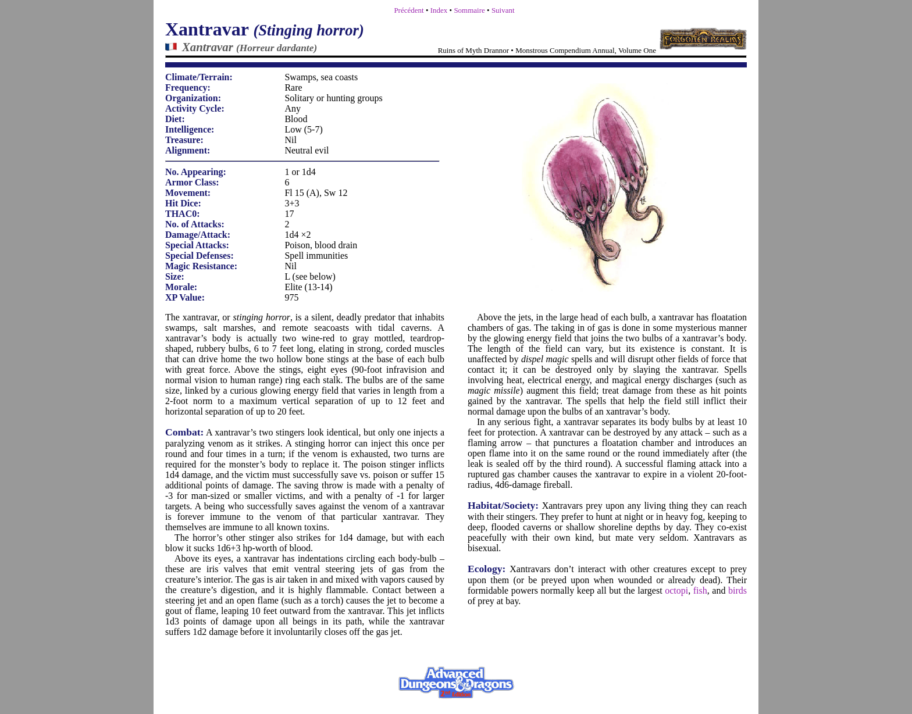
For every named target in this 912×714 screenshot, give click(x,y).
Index (439, 10)
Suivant (503, 10)
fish (700, 590)
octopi (676, 590)
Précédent (408, 10)
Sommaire (469, 10)
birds (737, 590)
